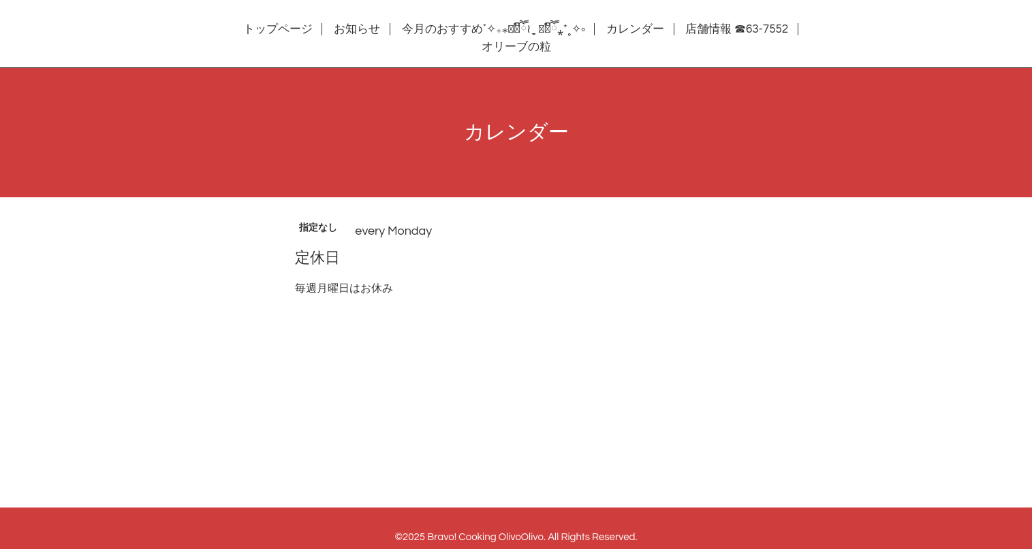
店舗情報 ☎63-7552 (736, 29)
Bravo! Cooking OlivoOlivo (485, 537)
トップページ (278, 29)
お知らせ (357, 29)
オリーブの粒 (516, 47)
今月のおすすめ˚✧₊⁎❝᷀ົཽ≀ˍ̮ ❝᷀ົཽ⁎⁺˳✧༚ (493, 29)
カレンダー (635, 29)
